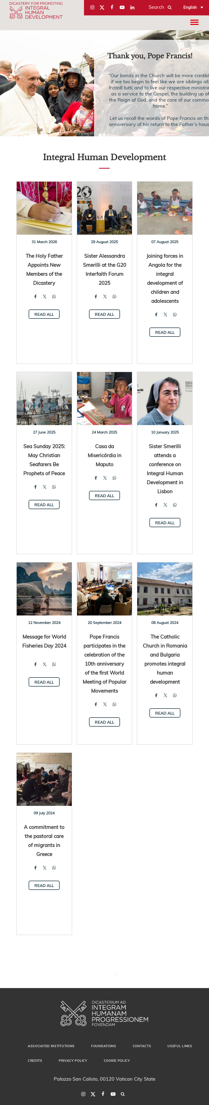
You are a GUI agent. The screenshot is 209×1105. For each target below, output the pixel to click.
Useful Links (179, 1046)
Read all (44, 314)
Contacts (142, 1046)
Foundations (103, 1046)
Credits (35, 1060)
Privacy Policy (73, 1060)
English (190, 7)
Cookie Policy (117, 1060)
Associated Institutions (51, 1046)
